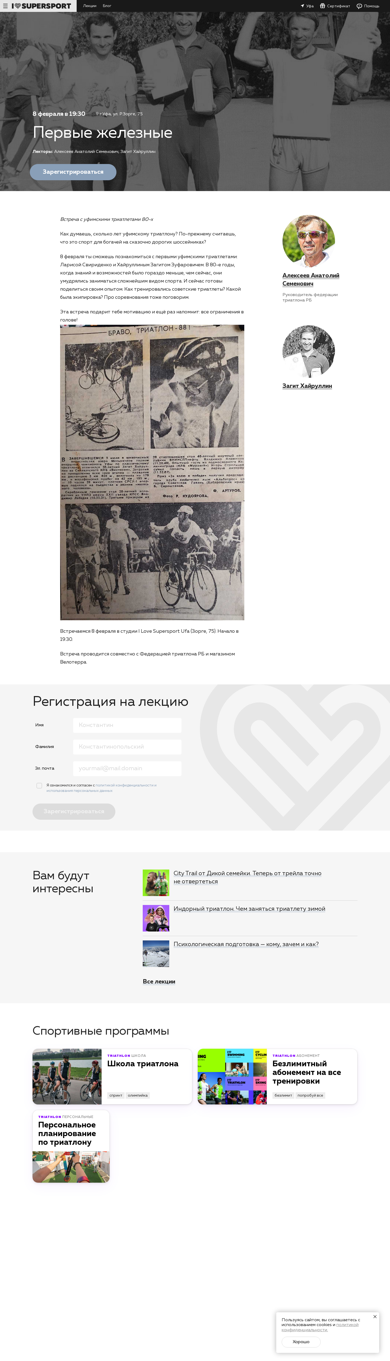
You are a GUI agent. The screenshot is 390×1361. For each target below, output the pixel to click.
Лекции (89, 6)
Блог (107, 6)
